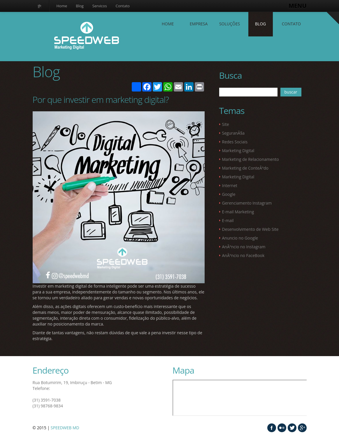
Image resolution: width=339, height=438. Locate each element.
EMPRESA (199, 24)
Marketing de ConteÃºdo (245, 168)
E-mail (228, 220)
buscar (290, 92)
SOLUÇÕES (229, 24)
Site (225, 124)
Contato (123, 5)
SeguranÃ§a (233, 133)
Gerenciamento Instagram (247, 203)
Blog (80, 5)
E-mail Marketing (238, 211)
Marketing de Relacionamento (250, 159)
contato (291, 24)
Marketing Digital (238, 150)
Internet (230, 185)
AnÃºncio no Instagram (244, 246)
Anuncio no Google (240, 238)
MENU (297, 6)
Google (229, 194)
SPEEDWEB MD (65, 427)
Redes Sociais (235, 142)
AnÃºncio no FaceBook (243, 255)
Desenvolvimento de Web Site (250, 229)
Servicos (99, 5)
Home (62, 5)
